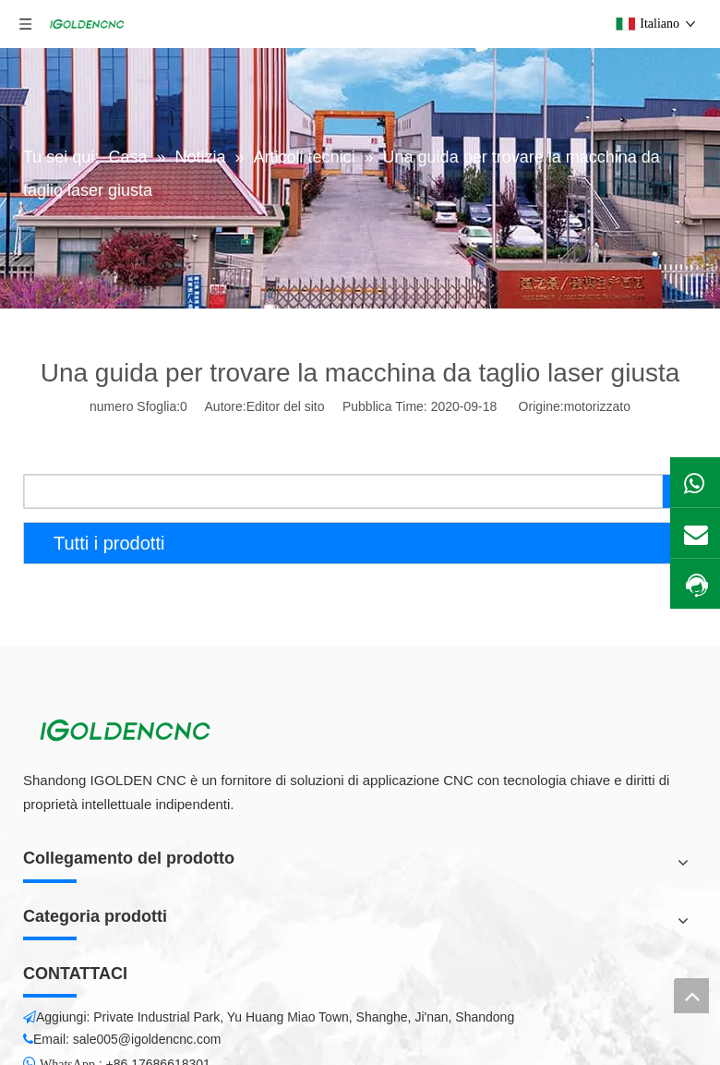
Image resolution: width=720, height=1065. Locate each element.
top (691, 995)
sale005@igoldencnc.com (147, 1039)
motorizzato (597, 406)
